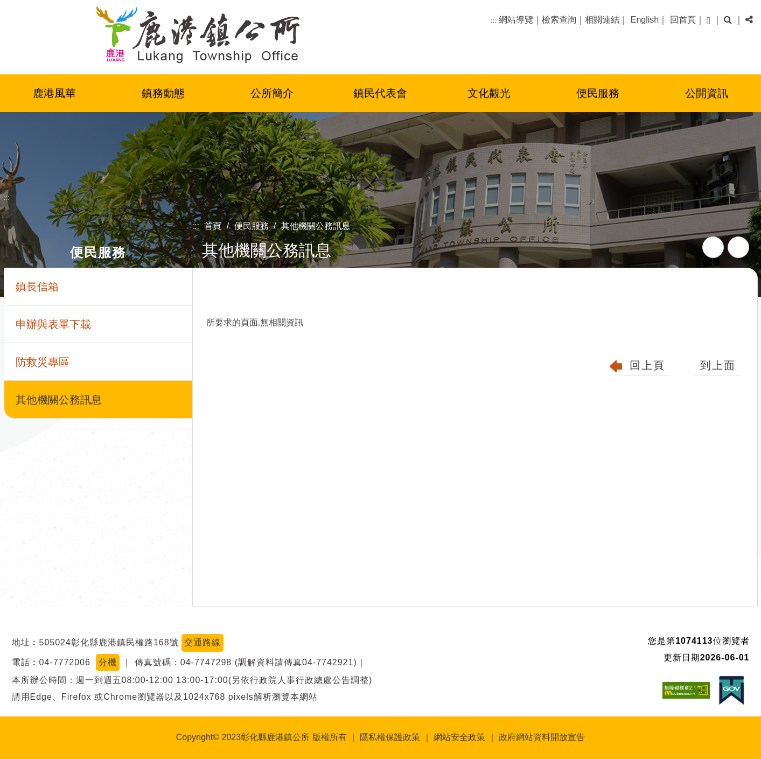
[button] (708, 20)
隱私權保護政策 (390, 737)
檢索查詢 (559, 19)
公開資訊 (706, 93)
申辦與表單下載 (53, 324)
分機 (108, 662)
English (645, 19)
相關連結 (602, 19)
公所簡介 (272, 93)
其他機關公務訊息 (315, 226)
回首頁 (683, 19)
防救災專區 (42, 362)
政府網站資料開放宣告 (542, 737)
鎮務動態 (163, 93)
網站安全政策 (459, 737)
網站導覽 (516, 19)
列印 (738, 247)
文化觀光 (489, 93)
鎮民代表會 (380, 93)
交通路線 (202, 642)
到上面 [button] (718, 365)
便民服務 (597, 93)
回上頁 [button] (647, 365)
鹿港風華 (54, 93)
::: (494, 20)
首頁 (212, 226)
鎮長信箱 (37, 287)
